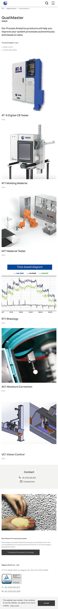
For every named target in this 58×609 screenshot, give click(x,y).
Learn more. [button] (14, 606)
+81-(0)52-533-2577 (29, 478)
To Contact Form (29, 481)
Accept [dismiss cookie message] (46, 603)
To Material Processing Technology (20, 552)
